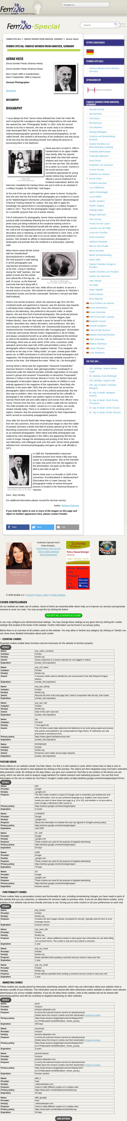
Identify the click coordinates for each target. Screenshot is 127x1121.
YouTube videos (8, 761)
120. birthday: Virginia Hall (102, 380)
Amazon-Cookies (92, 1015)
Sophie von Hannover (99, 276)
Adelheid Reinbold (98, 241)
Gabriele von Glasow (99, 174)
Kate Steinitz (95, 280)
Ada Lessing (95, 219)
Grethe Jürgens (96, 205)
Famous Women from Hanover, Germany (43, 38)
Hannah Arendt (96, 109)
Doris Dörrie (95, 160)
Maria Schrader (96, 250)
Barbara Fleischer (70, 505)
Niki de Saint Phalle (98, 246)
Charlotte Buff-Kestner (100, 151)
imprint (30, 595)
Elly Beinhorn (95, 123)
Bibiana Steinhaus (98, 343)
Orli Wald (93, 285)
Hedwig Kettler (96, 210)
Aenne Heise (95, 178)
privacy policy (42, 595)
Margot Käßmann (97, 214)
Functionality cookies (13, 892)
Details (5, 647)
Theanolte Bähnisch (99, 156)
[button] (18, 527)
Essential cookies (10, 639)
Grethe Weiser (96, 294)
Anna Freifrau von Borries (101, 303)
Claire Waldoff (96, 289)
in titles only (119, 26)
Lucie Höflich (95, 196)
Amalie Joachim (97, 201)
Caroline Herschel (98, 183)
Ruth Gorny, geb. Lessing (101, 317)
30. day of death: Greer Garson (104, 408)
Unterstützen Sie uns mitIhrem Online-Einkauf (48, 551)
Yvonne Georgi (96, 169)
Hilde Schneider (97, 339)
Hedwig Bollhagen (98, 132)
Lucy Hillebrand (96, 187)
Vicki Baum (94, 118)
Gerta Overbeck (97, 237)
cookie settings (58, 595)
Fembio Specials (13, 38)
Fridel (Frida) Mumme (99, 330)
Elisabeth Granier (97, 321)
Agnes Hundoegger (98, 192)
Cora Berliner (95, 127)
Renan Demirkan (97, 312)
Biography (11, 90)
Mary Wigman (96, 298)
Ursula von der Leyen (99, 223)
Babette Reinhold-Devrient (102, 334)
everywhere (119, 24)
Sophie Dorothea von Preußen (104, 271)
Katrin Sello (94, 259)
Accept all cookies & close (63, 615)
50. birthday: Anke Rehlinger (103, 376)
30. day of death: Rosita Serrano (105, 412)
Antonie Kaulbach (97, 325)
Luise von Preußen (98, 232)
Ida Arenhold (95, 114)
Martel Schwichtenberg (100, 255)
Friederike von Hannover (101, 165)
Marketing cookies (11, 982)
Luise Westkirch (97, 352)
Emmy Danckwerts (98, 307)
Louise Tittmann (97, 348)
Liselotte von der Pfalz (100, 228)
